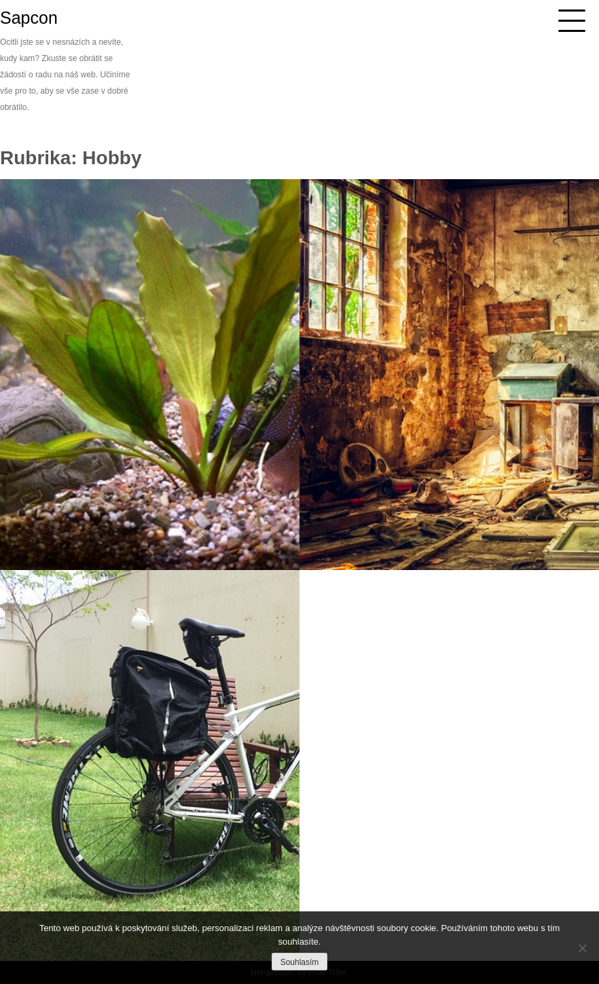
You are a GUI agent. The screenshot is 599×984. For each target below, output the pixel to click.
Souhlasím (299, 962)
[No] (582, 948)
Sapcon (29, 17)
